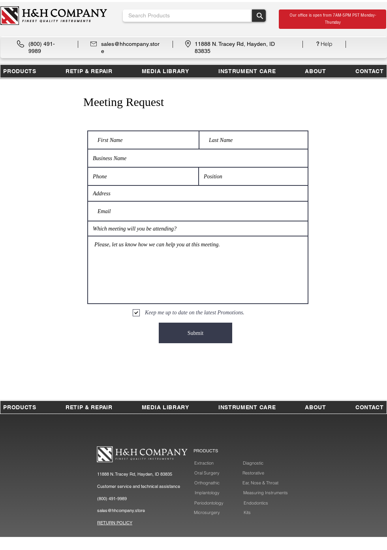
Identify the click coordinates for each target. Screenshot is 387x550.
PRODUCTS (206, 451)
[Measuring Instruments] (265, 493)
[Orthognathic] (207, 483)
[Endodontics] (256, 503)
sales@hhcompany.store (121, 510)
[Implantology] (207, 493)
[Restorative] (253, 473)
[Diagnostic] (253, 463)
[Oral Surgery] (207, 473)
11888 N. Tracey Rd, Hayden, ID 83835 (134, 474)
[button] (89, 71)
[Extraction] (204, 463)
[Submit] (195, 333)
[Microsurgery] (207, 512)
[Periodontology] (209, 503)
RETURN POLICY (114, 522)
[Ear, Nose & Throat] (260, 483)
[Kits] (247, 512)
